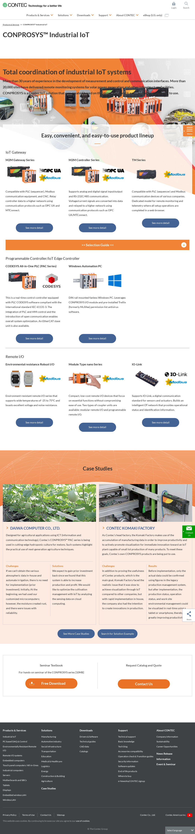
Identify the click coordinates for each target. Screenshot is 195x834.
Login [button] (175, 5)
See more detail (34, 227)
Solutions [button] (65, 15)
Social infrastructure (51, 746)
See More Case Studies (76, 633)
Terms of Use (28, 815)
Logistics (45, 766)
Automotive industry (51, 741)
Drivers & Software (89, 736)
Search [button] (187, 5)
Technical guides (88, 741)
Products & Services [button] (39, 15)
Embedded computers (13, 760)
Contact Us (144, 684)
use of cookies (82, 820)
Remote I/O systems (12, 755)
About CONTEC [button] (127, 15)
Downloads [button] (85, 15)
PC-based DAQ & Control (15, 741)
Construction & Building (53, 776)
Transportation (48, 751)
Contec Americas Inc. (179, 815)
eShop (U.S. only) (156, 15)
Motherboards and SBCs (15, 780)
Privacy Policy (9, 815)
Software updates (126, 766)
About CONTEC (165, 730)
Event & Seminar (166, 764)
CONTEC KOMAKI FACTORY (130, 528)
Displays (7, 790)
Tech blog (122, 746)
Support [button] (105, 15)
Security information (128, 761)
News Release (164, 753)
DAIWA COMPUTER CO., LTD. (35, 528)
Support (123, 730)
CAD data (84, 746)
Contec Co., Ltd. (148, 815)
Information (163, 759)
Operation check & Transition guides (135, 756)
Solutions (46, 730)
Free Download (53, 683)
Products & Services (14, 730)
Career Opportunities (167, 746)
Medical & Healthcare (51, 761)
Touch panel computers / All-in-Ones (20, 765)
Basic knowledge (126, 741)
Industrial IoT (9, 736)
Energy (44, 771)
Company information (167, 736)
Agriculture (46, 781)
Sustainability (163, 741)
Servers (6, 775)
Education (46, 756)
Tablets (6, 785)
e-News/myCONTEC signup (131, 781)
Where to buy (124, 776)
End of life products (127, 771)
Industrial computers (13, 770)
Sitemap (61, 815)
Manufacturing (48, 736)
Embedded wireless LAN (14, 795)
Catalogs (84, 751)
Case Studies (48, 788)
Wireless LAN (9, 799)
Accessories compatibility (130, 751)
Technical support (127, 736)
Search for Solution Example (117, 633)
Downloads (86, 730)
